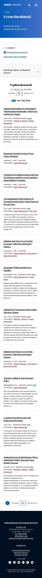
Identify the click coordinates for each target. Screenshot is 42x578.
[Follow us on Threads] (23, 562)
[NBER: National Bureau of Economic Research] (13, 5)
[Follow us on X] (10, 562)
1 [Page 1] (7, 503)
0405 (34, 275)
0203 (34, 385)
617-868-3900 (21, 534)
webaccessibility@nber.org (21, 538)
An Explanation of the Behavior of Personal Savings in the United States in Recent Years (21, 201)
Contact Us (21, 527)
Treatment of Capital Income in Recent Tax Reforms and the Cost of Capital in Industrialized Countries (21, 177)
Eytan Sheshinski (20, 163)
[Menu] (35, 5)
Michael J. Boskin (20, 319)
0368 (28, 317)
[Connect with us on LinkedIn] (14, 562)
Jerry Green (31, 253)
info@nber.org (21, 536)
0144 (31, 467)
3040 (28, 209)
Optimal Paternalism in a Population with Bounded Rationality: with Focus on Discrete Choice (20, 111)
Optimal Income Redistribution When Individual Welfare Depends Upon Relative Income (21, 460)
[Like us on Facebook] (27, 562)
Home (7, 12)
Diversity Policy (21, 553)
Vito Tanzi (33, 211)
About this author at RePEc (15, 57)
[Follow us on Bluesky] (18, 562)
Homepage (21, 545)
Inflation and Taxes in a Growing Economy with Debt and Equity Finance (18, 244)
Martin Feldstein (20, 253)
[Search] (29, 5)
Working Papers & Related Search (17, 71)
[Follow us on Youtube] (32, 562)
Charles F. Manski (20, 121)
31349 (29, 118)
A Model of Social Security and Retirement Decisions (17, 419)
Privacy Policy (21, 555)
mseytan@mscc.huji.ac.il (17, 52)
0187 (28, 425)
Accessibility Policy (21, 550)
